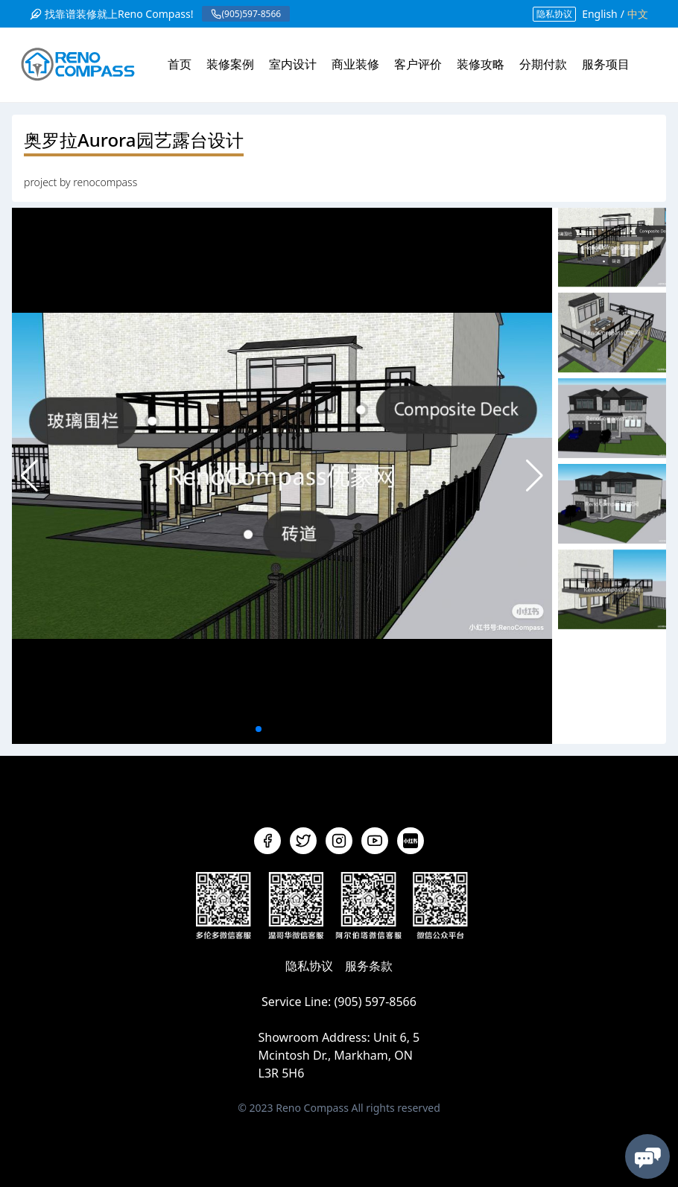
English (600, 14)
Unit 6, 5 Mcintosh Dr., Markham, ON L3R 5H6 (339, 1055)
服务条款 (369, 966)
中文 (637, 14)
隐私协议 (554, 13)
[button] (535, 475)
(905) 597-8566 (375, 1001)
